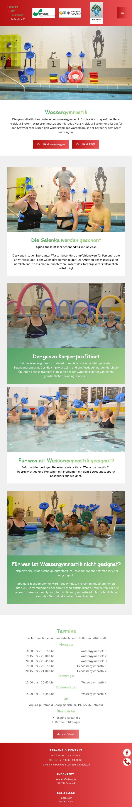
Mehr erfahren (66, 744)
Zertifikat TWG (85, 144)
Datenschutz (66, 801)
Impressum (66, 797)
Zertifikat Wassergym (51, 144)
